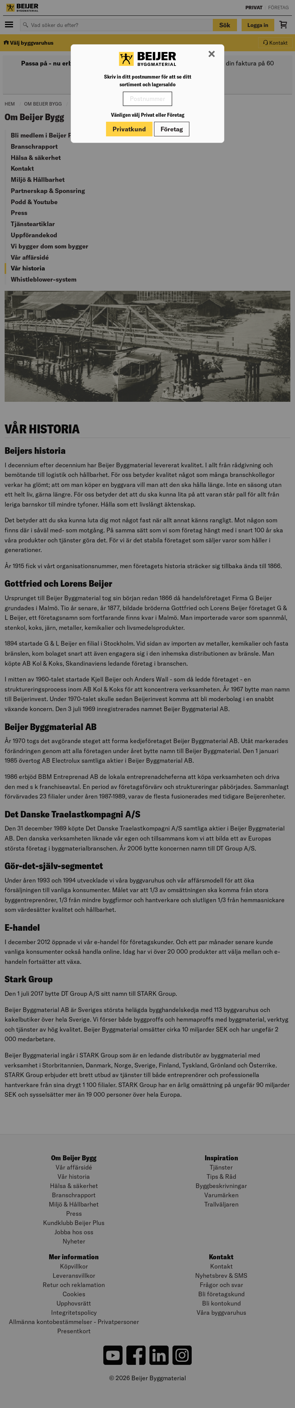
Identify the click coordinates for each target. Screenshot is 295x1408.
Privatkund (129, 129)
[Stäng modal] (212, 54)
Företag (172, 129)
